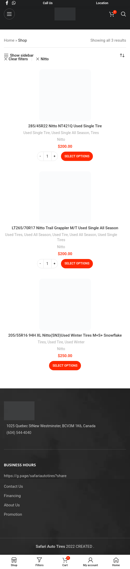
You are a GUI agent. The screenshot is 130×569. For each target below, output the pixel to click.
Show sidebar (21, 55)
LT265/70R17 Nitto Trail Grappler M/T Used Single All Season (65, 228)
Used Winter (75, 342)
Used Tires (14, 235)
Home (9, 40)
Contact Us (13, 486)
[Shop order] (122, 55)
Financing (12, 495)
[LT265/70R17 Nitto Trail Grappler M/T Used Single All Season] (65, 197)
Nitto (61, 139)
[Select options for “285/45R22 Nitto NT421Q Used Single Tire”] (77, 156)
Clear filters (18, 59)
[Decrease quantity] (40, 156)
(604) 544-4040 (18, 433)
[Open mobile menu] (9, 14)
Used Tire (60, 235)
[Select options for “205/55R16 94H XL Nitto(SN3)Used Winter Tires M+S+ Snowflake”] (65, 365)
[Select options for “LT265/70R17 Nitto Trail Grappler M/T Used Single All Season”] (77, 263)
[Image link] (19, 410)
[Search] (123, 14)
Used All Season (37, 235)
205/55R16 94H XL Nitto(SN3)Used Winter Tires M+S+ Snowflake (65, 335)
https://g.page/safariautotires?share (35, 476)
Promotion (13, 514)
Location (102, 3)
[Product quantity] (47, 156)
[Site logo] (65, 13)
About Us (12, 505)
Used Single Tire (36, 133)
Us (50, 3)
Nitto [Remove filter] (45, 59)
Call (45, 3)
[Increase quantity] (54, 156)
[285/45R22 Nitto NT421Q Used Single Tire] (65, 95)
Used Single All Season (70, 133)
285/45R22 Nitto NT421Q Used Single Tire (65, 126)
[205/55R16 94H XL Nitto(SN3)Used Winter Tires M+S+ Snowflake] (65, 304)
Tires (95, 133)
